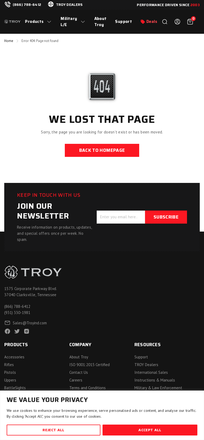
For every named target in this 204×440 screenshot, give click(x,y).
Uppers (10, 380)
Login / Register (177, 22)
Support (123, 22)
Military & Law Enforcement (158, 387)
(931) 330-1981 (17, 312)
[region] (102, 415)
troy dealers (69, 4)
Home (8, 41)
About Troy (100, 22)
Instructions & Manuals (154, 380)
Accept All (149, 430)
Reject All (53, 430)
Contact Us (78, 372)
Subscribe (166, 216)
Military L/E (69, 22)
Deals (151, 22)
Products (34, 22)
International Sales (151, 372)
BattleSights (15, 387)
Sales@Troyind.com (30, 323)
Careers (75, 380)
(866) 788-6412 (27, 4)
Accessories (14, 356)
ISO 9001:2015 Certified (89, 364)
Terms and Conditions (87, 387)
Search (165, 22)
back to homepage (102, 150)
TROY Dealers (146, 364)
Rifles (9, 364)
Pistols (10, 372)
